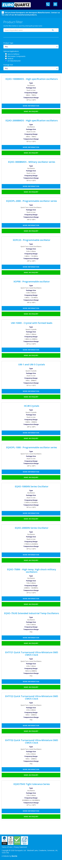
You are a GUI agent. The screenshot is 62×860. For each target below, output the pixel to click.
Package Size (8, 65)
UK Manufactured (14, 61)
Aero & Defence (13, 54)
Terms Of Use (7, 847)
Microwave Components (16, 56)
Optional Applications (11, 51)
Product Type (8, 43)
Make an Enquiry (31, 111)
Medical (10, 58)
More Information (31, 106)
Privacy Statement (20, 847)
